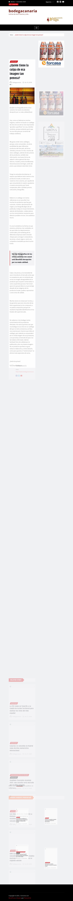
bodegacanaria (23, 10)
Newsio (19, 898)
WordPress (12, 898)
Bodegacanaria (17, 146)
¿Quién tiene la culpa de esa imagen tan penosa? (29, 35)
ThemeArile (27, 898)
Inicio (11, 35)
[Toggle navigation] (36, 27)
